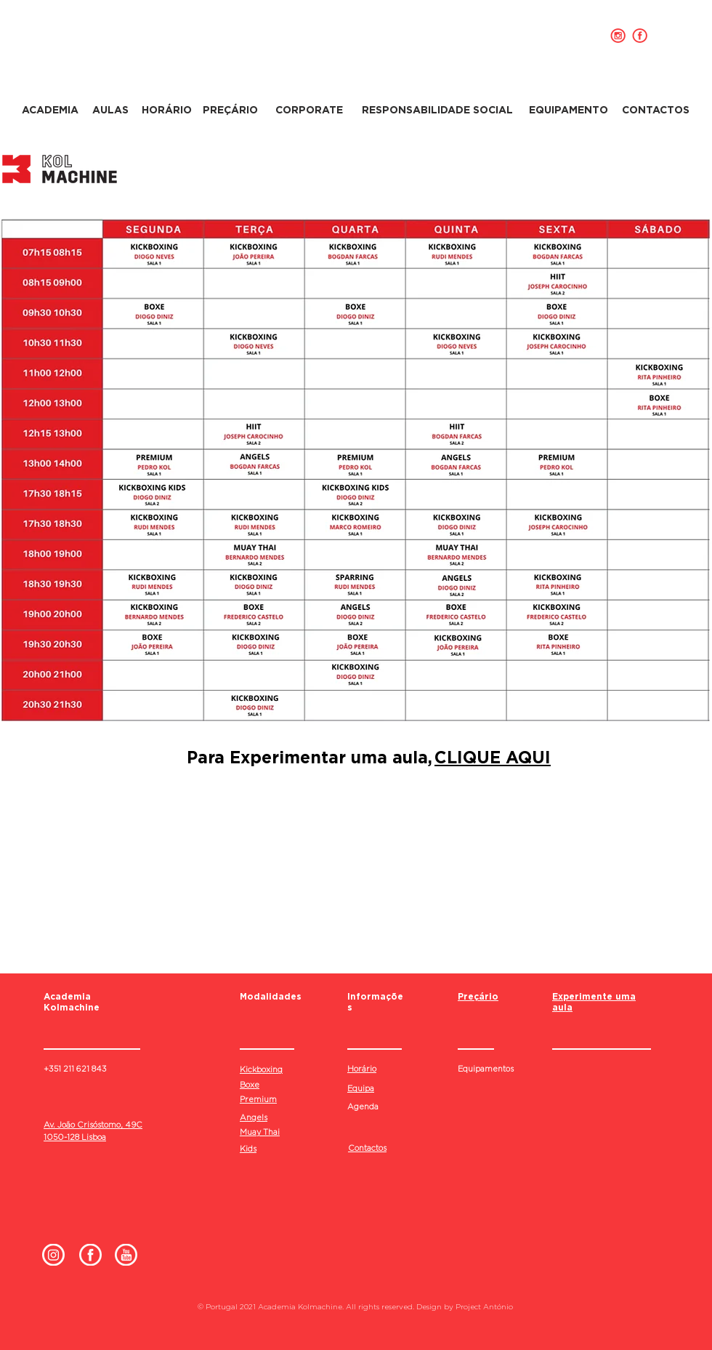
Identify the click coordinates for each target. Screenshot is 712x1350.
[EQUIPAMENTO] (568, 110)
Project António (484, 1307)
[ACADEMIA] (50, 110)
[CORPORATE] (309, 110)
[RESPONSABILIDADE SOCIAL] (437, 110)
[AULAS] (110, 110)
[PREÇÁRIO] (230, 110)
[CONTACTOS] (655, 110)
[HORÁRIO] (166, 110)
